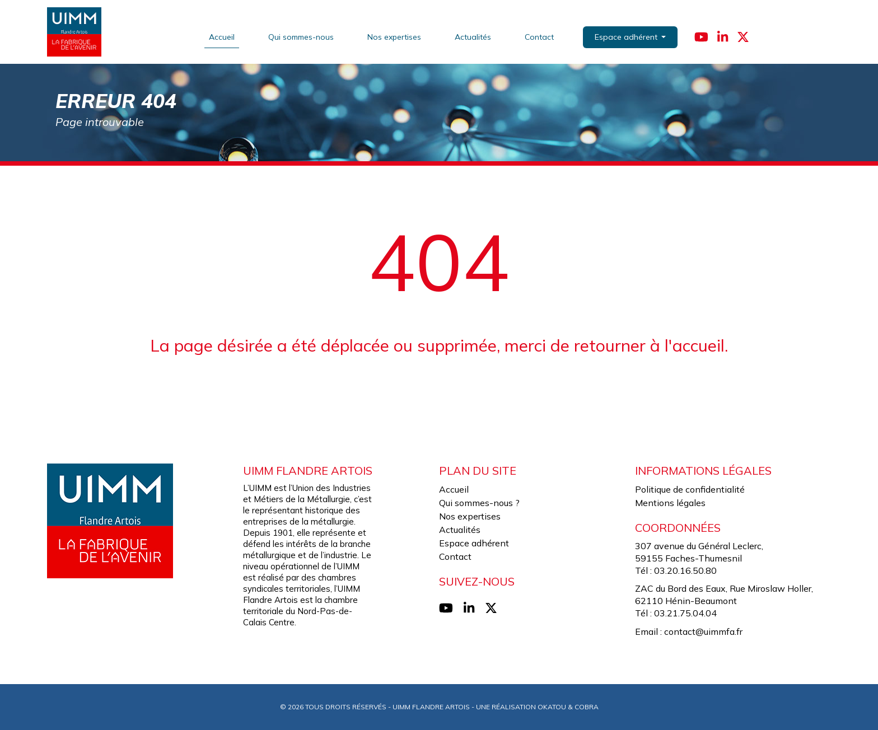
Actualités (473, 36)
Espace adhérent (474, 543)
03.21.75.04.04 (685, 613)
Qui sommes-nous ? (479, 502)
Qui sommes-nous (301, 36)
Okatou (552, 707)
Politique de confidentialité (690, 489)
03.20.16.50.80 (685, 570)
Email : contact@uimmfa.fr (688, 631)
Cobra (587, 707)
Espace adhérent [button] (627, 37)
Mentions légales (670, 502)
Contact (539, 36)
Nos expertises (395, 36)
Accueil (222, 36)
